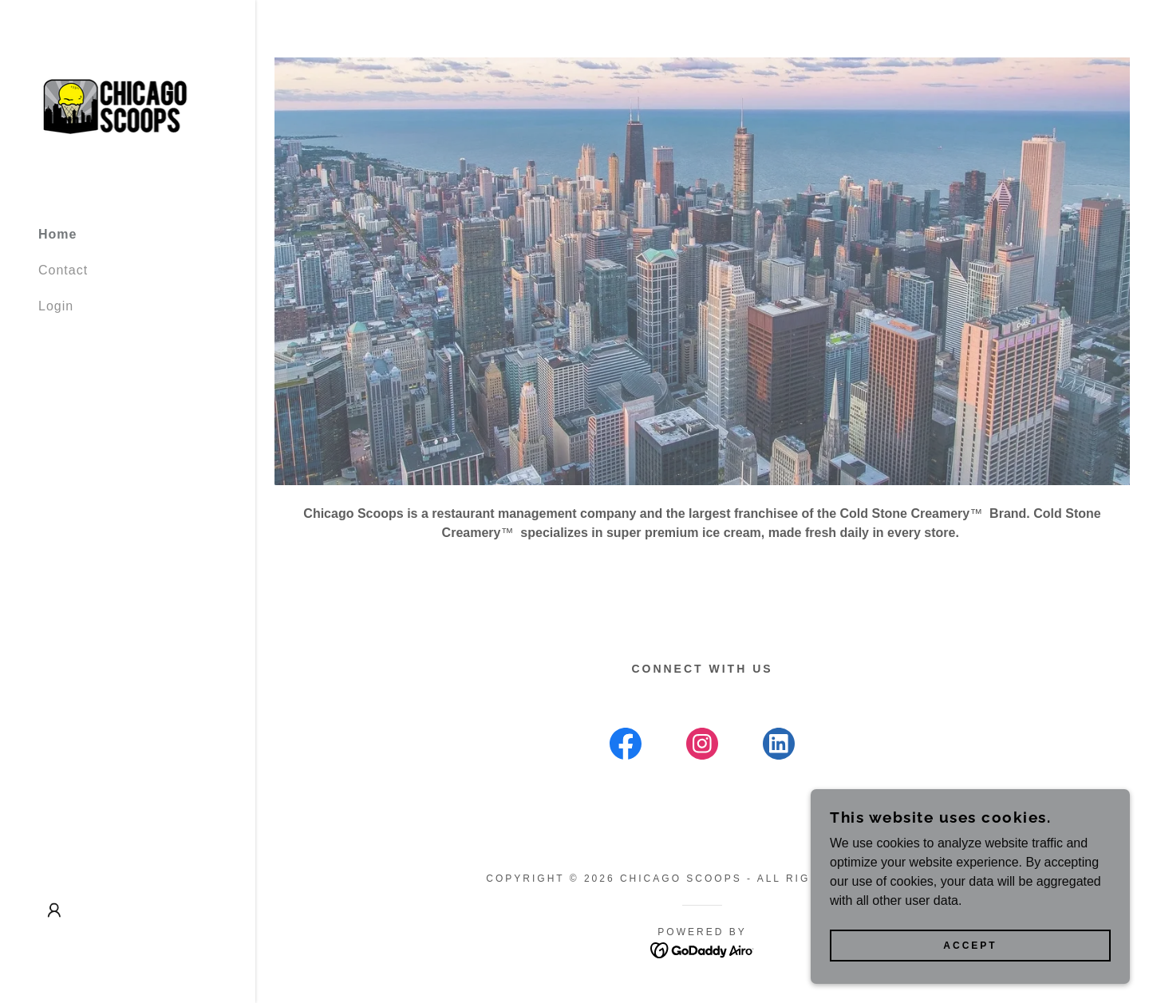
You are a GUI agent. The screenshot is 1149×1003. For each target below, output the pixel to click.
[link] (127, 106)
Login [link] (55, 306)
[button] (54, 910)
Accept (970, 945)
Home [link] (57, 234)
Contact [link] (63, 270)
